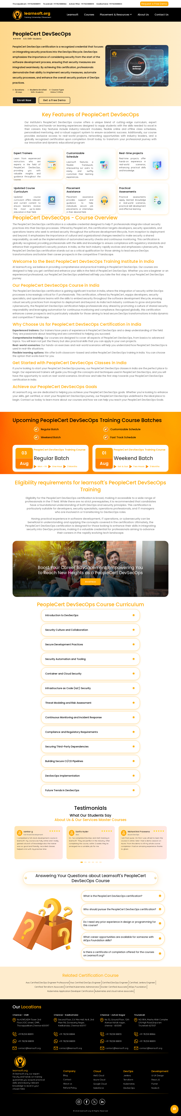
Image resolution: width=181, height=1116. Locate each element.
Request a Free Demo (154, 4)
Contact (67, 1079)
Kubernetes (129, 1084)
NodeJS (155, 1088)
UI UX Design (157, 1075)
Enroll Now (24, 100)
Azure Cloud (99, 1079)
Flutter (154, 1084)
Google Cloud (100, 1084)
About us (67, 1083)
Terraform (128, 1079)
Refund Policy (70, 1088)
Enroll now (90, 581)
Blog (65, 1075)
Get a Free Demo (54, 100)
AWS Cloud (98, 1075)
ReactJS (155, 1079)
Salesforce (98, 1088)
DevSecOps (129, 1088)
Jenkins (127, 1075)
